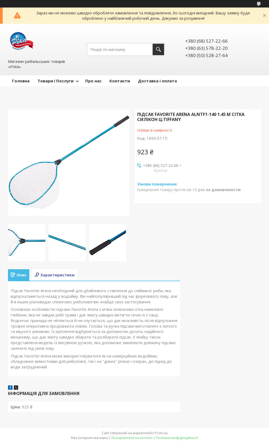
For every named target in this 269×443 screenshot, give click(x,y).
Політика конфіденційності (177, 438)
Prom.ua (161, 433)
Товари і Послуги (56, 80)
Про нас (93, 80)
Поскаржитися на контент (131, 438)
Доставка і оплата (157, 80)
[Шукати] (158, 49)
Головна (21, 80)
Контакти (119, 80)
